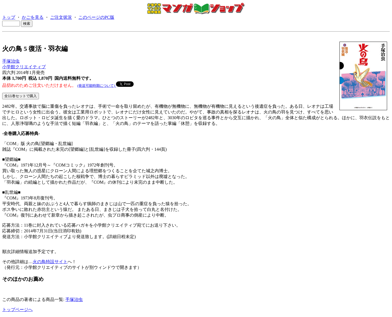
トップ (8, 17)
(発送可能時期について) (96, 86)
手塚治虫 (11, 61)
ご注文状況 (61, 17)
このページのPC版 (96, 17)
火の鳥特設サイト (50, 261)
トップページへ (17, 309)
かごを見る (33, 17)
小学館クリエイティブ (24, 66)
